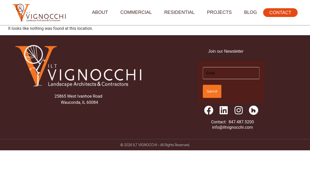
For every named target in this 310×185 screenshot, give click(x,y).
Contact (280, 12)
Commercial (136, 12)
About (100, 12)
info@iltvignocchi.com (232, 127)
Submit (212, 91)
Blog (250, 12)
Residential (179, 12)
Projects (219, 12)
